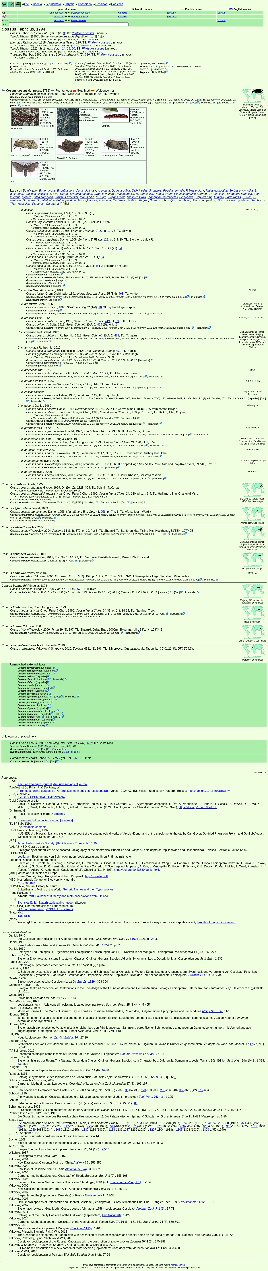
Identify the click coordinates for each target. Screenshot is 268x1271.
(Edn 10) (81, 93)
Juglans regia (116, 197)
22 (101, 230)
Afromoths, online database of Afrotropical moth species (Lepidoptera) (63, 790)
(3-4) (97, 293)
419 (107, 321)
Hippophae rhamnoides (162, 197)
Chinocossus (56, 12)
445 (141, 1004)
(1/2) (79, 277)
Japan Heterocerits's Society (36, 843)
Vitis (219, 200)
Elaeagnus (186, 197)
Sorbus (132, 200)
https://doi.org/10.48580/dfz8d (198, 807)
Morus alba (87, 197)
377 (43, 1126)
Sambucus (258, 200)
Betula (27, 190)
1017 (254, 1126)
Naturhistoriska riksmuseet (56, 902)
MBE (13, 105)
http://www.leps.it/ (96, 876)
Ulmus (196, 200)
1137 (85, 1129)
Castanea (118, 200)
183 (76, 751)
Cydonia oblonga (81, 193)
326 (87, 54)
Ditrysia (69, 4)
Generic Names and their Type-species (88, 889)
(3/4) (63, 530)
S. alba (247, 197)
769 (182, 1126)
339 (20, 1063)
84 (120, 248)
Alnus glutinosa (86, 190)
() (171, 12)
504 (99, 93)
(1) (51, 39)
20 (73, 48)
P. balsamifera (195, 190)
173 (143, 1090)
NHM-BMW (17, 66)
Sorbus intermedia (241, 190)
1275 (66, 751)
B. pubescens (66, 190)
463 (121, 293)
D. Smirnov (36, 155)
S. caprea (155, 190)
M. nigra (101, 197)
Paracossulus (78, 20)
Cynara (26, 197)
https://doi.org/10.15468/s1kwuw (209, 790)
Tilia (12, 203)
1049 (32, 1129)
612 (201, 1090)
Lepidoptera (53, 4)
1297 (153, 1129)
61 (148, 1142)
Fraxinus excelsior (36, 193)
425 (89, 1126)
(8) (65, 589)
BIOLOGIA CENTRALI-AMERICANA (41, 797)
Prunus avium (163, 193)
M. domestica (144, 193)
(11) (87, 257)
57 (78, 589)
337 (20, 1126)
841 (205, 1126)
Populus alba (204, 197)
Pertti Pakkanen (87, 120)
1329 (206, 1129)
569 (75, 758)
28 (100, 307)
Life (26, 4)
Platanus (38, 203)
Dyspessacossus (80, 12)
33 (126, 1090)
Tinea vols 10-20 (86, 843)
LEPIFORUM (225, 102)
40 (20, 1047)
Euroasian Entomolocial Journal (38, 820)
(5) (115, 71)
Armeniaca (217, 193)
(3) (146, 398)
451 (116, 335)
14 (63, 48)
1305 (179, 1129)
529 (112, 1126)
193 (162, 1123)
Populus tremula (173, 190)
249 (185, 1123)
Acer (186, 200)
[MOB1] (30, 45)
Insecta (37, 4)
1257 (126, 1129)
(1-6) (82, 307)
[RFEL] (106, 68)
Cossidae (101, 4)
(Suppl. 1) (81, 297)
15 (68, 48)
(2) (52, 33)
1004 (135, 938)
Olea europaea (43, 197)
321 (243, 1123)
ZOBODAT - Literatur (59, 909)
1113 (111, 1129)
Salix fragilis (139, 190)
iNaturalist (62, 63)
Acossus (58, 16)
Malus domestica (217, 190)
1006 (100, 338)
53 (117, 321)
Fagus (143, 200)
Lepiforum (24, 856)
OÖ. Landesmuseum (31, 909)
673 (159, 1126)
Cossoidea (85, 4)
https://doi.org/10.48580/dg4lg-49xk (137, 869)
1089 (59, 1129)
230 (38, 72)
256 (103, 511)
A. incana (104, 190)
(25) (90, 409)
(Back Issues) (65, 843)
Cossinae (117, 4)
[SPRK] (32, 99)
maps (252, 117)
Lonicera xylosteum (237, 200)
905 (228, 1126)
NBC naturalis (27, 882)
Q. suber (176, 200)
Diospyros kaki (136, 197)
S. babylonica (46, 200)
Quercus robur (121, 190)
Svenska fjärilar (27, 902)
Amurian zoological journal (35, 784)
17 (251, 1044)
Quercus (155, 200)
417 (66, 1126)
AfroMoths (38, 63)
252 (104, 945)
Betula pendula (66, 200)
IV (109, 1030)
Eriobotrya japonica (239, 193)
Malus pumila (125, 193)
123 (105, 239)
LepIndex (25, 63)
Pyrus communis (185, 193)
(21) (106, 248)
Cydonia (99, 193)
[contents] (66, 820)
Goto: (65, 24)
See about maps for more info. (216, 922)
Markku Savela (178, 1265)
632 (89, 743)
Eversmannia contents (32, 827)
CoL (48, 63)
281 (220, 1123)
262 (162, 1090)
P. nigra (219, 197)
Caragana (52, 203)
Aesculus (24, 203)
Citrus (64, 193)
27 (103, 1149)
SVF (24, 105)
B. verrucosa (47, 190)
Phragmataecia (79, 16)
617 (135, 1126)
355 (181, 1090)
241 (209, 1123)
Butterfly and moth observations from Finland (79, 896)
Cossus (122, 12)
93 (158, 1077)
